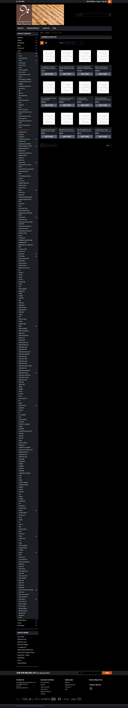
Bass (20, 102)
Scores (19, 623)
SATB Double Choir (24, 335)
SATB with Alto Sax (24, 345)
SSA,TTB (21, 438)
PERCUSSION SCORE (24, 210)
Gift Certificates (45, 682)
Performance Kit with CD (25, 226)
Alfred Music (21, 658)
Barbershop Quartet (24, 100)
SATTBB (21, 394)
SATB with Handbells (24, 354)
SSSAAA (21, 499)
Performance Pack (23, 228)
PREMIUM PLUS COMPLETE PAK (26, 246)
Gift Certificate (91, 1)
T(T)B (20, 517)
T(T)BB (20, 520)
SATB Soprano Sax (23, 342)
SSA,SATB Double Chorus (25, 431)
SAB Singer (21, 305)
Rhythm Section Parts (24, 268)
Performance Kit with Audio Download (26, 223)
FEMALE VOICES (23, 155)
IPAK (20, 173)
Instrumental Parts (23, 171)
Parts (20, 206)
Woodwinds (20, 43)
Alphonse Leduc (22, 642)
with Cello (21, 566)
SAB (20, 300)
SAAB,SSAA (22, 291)
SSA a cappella (22, 419)
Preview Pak (22, 251)
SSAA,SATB (22, 459)
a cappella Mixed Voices (25, 81)
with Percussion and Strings (26, 590)
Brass (19, 45)
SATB (20, 326)
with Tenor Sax (22, 601)
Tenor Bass (21, 534)
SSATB (20, 480)
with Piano (21, 592)
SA (19, 270)
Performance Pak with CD (25, 231)
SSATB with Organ (23, 485)
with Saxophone (23, 596)
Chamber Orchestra (24, 130)
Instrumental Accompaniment (26, 169)
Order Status (44, 689)
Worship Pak (22, 613)
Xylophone (21, 615)
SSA (20, 417)
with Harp (21, 580)
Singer (20, 403)
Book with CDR (22, 118)
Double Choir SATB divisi (25, 153)
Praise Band (22, 238)
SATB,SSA (21, 382)
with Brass (21, 564)
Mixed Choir (22, 192)
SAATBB (21, 296)
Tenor (20, 531)
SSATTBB (21, 492)
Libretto (21, 178)
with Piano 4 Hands (24, 594)
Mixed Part (21, 194)
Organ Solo (22, 203)
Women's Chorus (23, 610)
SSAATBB (21, 466)
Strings (19, 40)
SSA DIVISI (21, 422)
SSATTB (21, 489)
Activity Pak (22, 88)
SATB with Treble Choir (25, 375)
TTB (20, 540)
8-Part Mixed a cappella (25, 79)
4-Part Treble (22, 72)
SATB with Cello (23, 347)
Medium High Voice (24, 183)
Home (41, 32)
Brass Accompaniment (24, 125)
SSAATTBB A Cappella (24, 473)
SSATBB (21, 487)
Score (20, 396)
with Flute (21, 573)
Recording (21, 254)
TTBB (20, 543)
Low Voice (21, 180)
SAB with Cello (22, 307)
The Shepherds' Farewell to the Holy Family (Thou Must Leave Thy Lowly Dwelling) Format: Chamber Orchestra (48, 67)
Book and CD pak (23, 109)
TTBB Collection (23, 548)
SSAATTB (21, 468)
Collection (21, 137)
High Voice (21, 160)
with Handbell (22, 578)
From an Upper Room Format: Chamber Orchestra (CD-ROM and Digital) (66, 67)
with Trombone (23, 604)
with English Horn (23, 571)
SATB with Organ (23, 361)
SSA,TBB (21, 436)
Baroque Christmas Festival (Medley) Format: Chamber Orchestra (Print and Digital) (48, 130)
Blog (54, 28)
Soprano (21, 410)
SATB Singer (22, 340)
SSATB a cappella (23, 482)
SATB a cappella (23, 328)
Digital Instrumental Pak (25, 144)
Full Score (21, 158)
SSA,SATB (21, 429)
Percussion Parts (23, 208)
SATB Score (22, 338)
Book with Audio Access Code (25, 113)
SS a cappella (22, 415)
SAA (20, 286)
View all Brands (21, 663)
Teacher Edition (23, 529)
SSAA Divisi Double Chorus (26, 450)
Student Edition (23, 513)
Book (20, 107)
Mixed (20, 190)
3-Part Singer (22, 63)
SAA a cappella (22, 289)
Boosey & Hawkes (22, 644)
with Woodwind (23, 608)
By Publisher (20, 625)
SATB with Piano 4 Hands (25, 366)
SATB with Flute (23, 349)
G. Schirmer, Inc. (22, 647)
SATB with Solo (23, 368)
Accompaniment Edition (25, 86)
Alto (20, 91)
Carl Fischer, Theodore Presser (26, 652)
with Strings (22, 599)
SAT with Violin (22, 319)
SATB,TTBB (22, 384)
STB (20, 503)
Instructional (22, 162)
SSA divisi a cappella (24, 424)
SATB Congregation (24, 331)
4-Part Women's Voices (24, 74)
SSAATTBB (21, 471)
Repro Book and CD (24, 258)
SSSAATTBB (22, 501)
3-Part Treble (22, 65)
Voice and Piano (23, 559)
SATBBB (21, 389)
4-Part (20, 67)
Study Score (22, 515)
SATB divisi (22, 333)
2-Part (20, 56)
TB (19, 522)
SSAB (20, 475)
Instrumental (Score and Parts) (25, 165)
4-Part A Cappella (23, 70)
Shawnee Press (21, 639)
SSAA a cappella (23, 443)
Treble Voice (22, 538)
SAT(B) (20, 321)
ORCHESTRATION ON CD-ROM (25, 200)
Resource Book (23, 263)
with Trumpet (22, 606)
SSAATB (21, 464)
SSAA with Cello (23, 454)
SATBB (20, 387)
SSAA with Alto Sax (24, 452)
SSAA (20, 440)
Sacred (20, 314)
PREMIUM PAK (22, 242)
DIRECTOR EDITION (24, 148)
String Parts (22, 506)
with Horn (21, 582)
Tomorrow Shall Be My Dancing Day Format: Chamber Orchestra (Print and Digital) (103, 99)
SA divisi (21, 272)
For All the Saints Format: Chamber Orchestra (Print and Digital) (102, 130)
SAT (20, 317)
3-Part (20, 60)
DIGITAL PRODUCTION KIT (25, 146)
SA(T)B (20, 275)
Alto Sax (21, 93)
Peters (19, 660)
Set (19, 401)
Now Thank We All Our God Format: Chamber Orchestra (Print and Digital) (84, 130)
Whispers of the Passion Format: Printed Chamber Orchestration (101, 67)
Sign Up (104, 1)
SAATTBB (21, 298)
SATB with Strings (23, 373)
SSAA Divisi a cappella (24, 447)
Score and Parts (23, 398)
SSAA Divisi (22, 445)
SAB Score (21, 303)
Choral (19, 53)
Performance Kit (23, 219)
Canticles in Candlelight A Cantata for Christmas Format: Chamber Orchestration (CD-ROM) (84, 67)
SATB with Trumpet (24, 377)
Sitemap (43, 694)
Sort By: (61, 43)
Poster (20, 235)
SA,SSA (21, 279)
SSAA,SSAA (22, 461)
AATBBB (21, 84)
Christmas (21, 134)
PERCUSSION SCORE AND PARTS (25, 214)
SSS (20, 494)
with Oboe (21, 585)
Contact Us (46, 28)
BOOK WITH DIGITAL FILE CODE (25, 122)
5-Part (20, 77)
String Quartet (22, 508)
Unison (20, 552)
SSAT (20, 478)
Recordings (22, 256)
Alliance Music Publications (25, 650)
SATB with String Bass (24, 370)
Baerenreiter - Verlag (23, 655)
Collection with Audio (24, 139)
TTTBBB (21, 550)
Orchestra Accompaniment (25, 197)
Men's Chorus (22, 187)
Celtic (20, 127)
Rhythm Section (23, 265)
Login (98, 1)
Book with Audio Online (25, 116)
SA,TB (20, 284)
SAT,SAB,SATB (22, 324)
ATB (20, 98)
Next (109, 145)
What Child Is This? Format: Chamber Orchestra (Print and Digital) (66, 130)
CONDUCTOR (22, 141)
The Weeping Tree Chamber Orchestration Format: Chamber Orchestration (66, 99)
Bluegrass (21, 105)
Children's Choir (23, 132)
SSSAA (20, 496)
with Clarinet (22, 568)
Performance (22, 217)
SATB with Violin (23, 380)
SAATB (20, 293)
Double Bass (22, 151)
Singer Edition (22, 405)
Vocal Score (22, 557)
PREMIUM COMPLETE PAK (25, 240)
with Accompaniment (24, 562)
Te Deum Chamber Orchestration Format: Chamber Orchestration (83, 99)
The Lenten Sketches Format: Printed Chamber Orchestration (48, 99)
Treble (20, 536)
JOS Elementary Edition (25, 176)
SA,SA (20, 277)
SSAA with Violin (23, 457)
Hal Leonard (20, 637)
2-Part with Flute (23, 58)
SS (19, 412)
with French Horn (23, 576)
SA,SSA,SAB (22, 282)
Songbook (21, 408)
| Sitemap (40, 706)
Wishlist (43, 684)
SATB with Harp (23, 356)
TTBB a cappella (23, 545)
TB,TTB (21, 524)
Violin (20, 554)
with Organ (21, 587)
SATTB (20, 391)
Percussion (20, 48)
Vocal (19, 51)
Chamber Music (21, 620)
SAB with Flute (22, 310)
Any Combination (23, 95)
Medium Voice (22, 185)
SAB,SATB (21, 312)
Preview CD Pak (23, 249)
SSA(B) (20, 426)
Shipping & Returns (33, 28)
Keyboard (20, 38)
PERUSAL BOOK (23, 233)
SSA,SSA (21, 433)
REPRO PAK (22, 261)
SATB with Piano (23, 363)
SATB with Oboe (23, 359)
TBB (20, 527)
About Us (20, 28)
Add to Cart (49, 74)
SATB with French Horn (24, 352)
